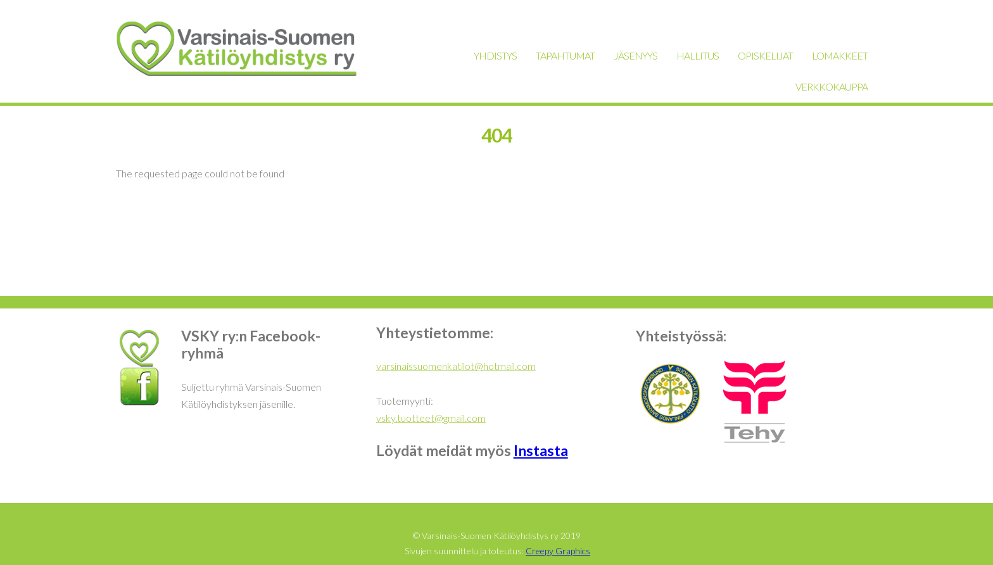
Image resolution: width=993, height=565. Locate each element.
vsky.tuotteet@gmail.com (431, 418)
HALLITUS (697, 55)
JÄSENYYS (635, 55)
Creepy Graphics (558, 550)
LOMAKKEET (840, 55)
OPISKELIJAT (765, 55)
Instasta (541, 450)
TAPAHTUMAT (565, 55)
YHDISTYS (495, 55)
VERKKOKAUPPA (831, 86)
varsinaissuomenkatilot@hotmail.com (456, 366)
